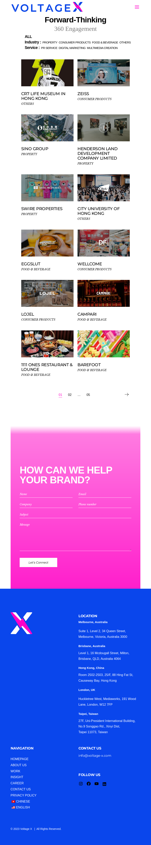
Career (17, 783)
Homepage (20, 759)
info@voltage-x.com (94, 756)
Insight (17, 777)
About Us (19, 765)
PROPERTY (29, 154)
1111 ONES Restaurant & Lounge (47, 367)
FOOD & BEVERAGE (35, 269)
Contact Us (21, 789)
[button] (28, 37)
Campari (87, 314)
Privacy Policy (24, 795)
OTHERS (27, 104)
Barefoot (90, 364)
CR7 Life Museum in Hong (43, 96)
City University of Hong (98, 211)
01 (60, 394)
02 (70, 394)
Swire (42, 208)
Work (15, 771)
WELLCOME (89, 263)
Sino (34, 148)
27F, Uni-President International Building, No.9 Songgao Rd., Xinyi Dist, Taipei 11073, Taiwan (106, 726)
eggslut (30, 263)
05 (88, 394)
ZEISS (83, 93)
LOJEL (27, 314)
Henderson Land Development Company (97, 153)
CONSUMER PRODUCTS (94, 99)
